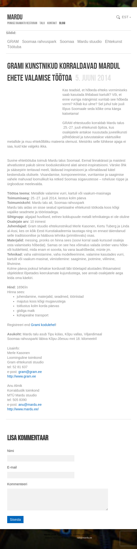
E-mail (12, 467)
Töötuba (14, 47)
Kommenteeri (17, 484)
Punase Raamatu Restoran (22, 23)
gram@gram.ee (30, 372)
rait (78, 538)
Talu (42, 23)
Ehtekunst (113, 42)
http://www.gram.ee (21, 376)
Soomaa (67, 42)
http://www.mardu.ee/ (23, 409)
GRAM (13, 42)
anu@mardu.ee (30, 404)
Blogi (62, 23)
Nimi (10, 451)
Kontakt (52, 23)
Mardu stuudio (89, 42)
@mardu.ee (86, 538)
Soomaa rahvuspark (39, 42)
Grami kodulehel (43, 325)
